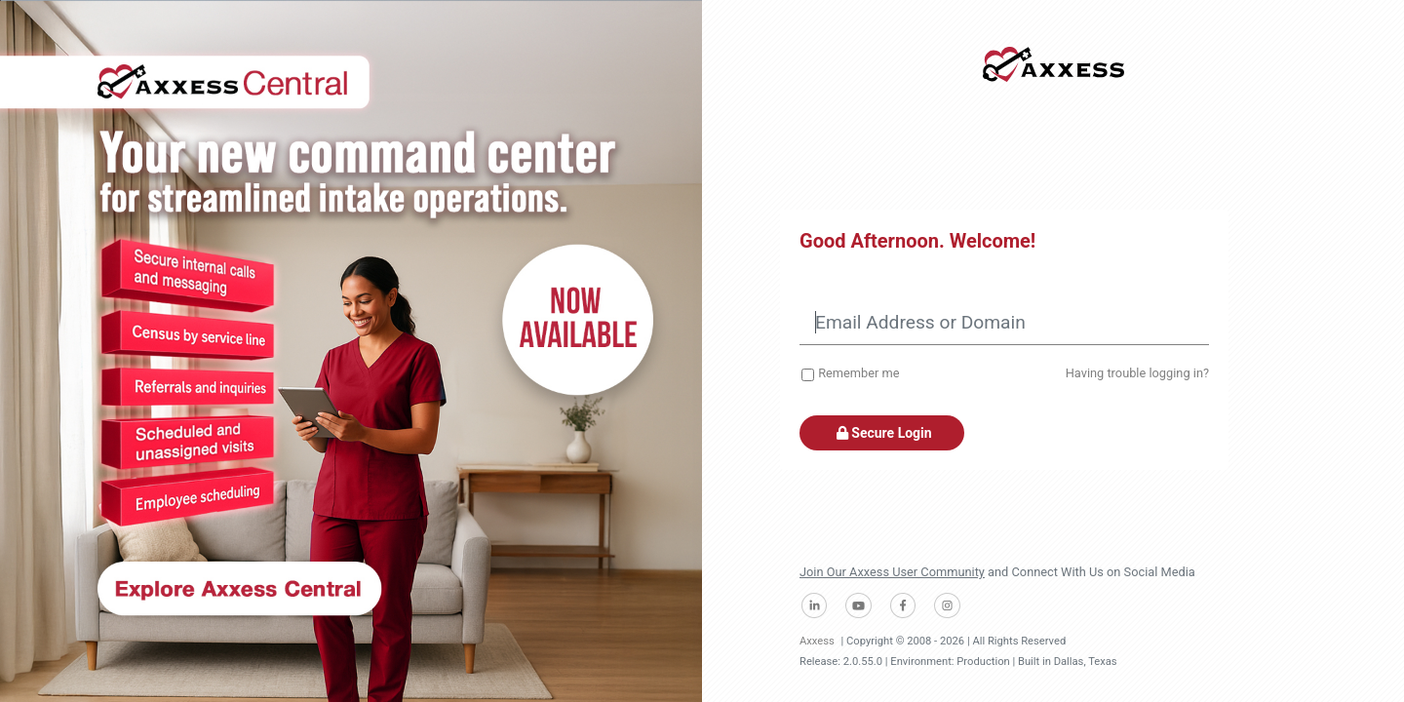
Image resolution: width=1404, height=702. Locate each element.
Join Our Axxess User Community (892, 572)
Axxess (817, 641)
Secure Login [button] (882, 433)
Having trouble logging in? (1137, 373)
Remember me (858, 373)
